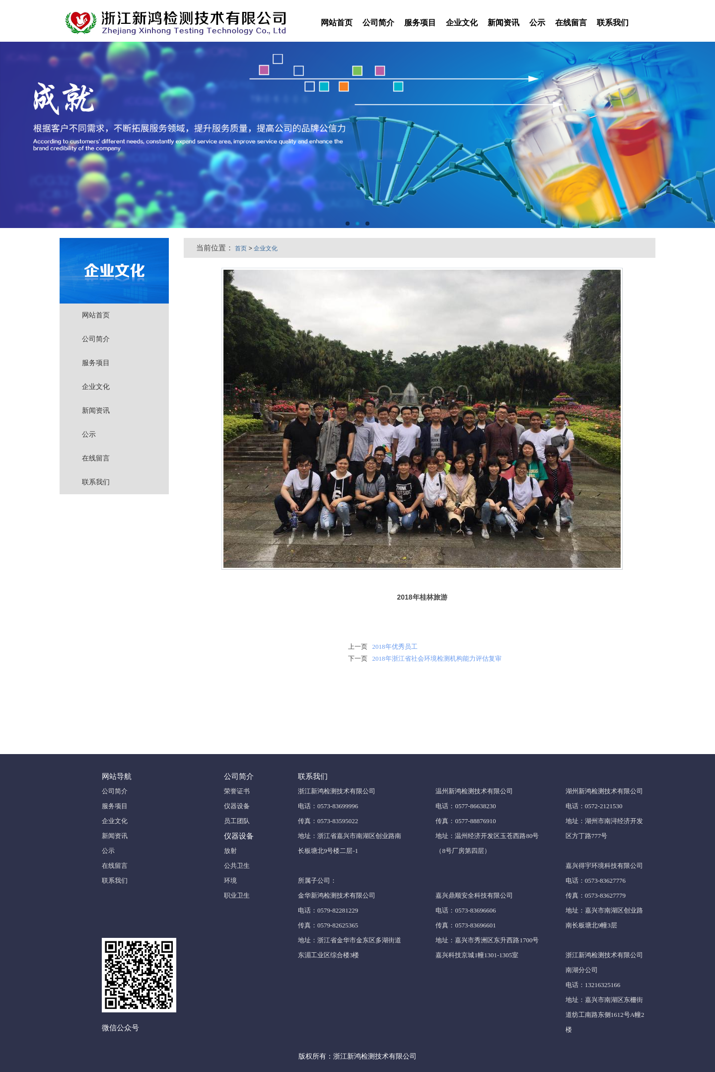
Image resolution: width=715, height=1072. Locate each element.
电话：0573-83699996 (328, 806)
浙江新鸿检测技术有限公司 (336, 791)
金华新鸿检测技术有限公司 (336, 895)
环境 (230, 880)
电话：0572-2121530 (594, 806)
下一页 (357, 658)
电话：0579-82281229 (328, 910)
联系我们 (613, 22)
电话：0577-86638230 (465, 806)
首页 (241, 248)
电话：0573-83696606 (465, 910)
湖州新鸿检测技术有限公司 (604, 791)
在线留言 (571, 22)
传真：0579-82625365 (328, 925)
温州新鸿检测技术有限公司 (474, 791)
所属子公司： (317, 880)
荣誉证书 (237, 791)
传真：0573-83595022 (328, 821)
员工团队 (237, 821)
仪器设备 (237, 806)
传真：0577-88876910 (465, 821)
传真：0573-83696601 (465, 925)
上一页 (357, 646)
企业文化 (462, 22)
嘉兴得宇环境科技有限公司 (604, 865)
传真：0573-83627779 (596, 895)
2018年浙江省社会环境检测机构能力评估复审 (436, 658)
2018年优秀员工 (395, 646)
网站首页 (337, 22)
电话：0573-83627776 (596, 880)
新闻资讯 (503, 22)
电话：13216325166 (593, 985)
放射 (230, 850)
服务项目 (420, 22)
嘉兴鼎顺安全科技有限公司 (474, 895)
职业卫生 (237, 895)
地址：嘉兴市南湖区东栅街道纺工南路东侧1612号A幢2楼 (605, 1014)
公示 (537, 22)
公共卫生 (237, 865)
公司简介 (378, 22)
